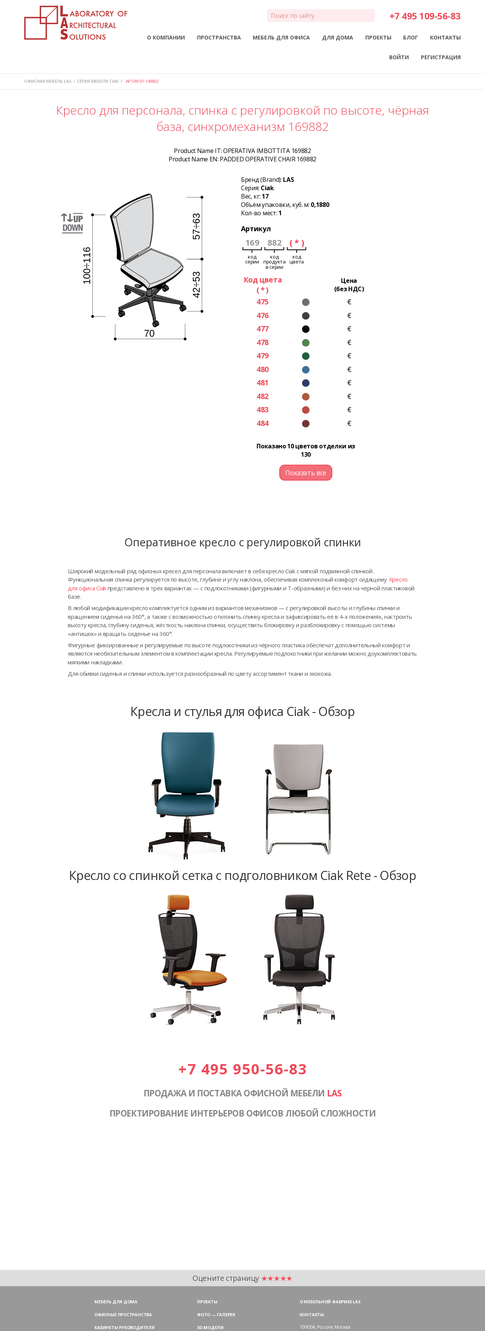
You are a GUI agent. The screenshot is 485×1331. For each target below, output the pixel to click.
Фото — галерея (216, 1314)
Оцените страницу (242, 1278)
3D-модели (210, 1327)
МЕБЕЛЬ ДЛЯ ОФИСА (281, 37)
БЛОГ (410, 37)
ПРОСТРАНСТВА (219, 37)
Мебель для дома (116, 1301)
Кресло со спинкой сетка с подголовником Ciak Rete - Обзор (242, 875)
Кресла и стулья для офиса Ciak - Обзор (242, 711)
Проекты (207, 1301)
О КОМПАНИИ (166, 37)
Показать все (305, 472)
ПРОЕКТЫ (378, 37)
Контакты (312, 1314)
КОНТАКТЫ (445, 37)
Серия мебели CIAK (98, 81)
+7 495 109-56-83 (425, 15)
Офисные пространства (123, 1314)
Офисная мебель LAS (47, 81)
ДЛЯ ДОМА (337, 37)
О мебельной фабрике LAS (330, 1301)
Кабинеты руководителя (124, 1327)
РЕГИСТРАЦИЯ (441, 57)
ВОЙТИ (399, 57)
